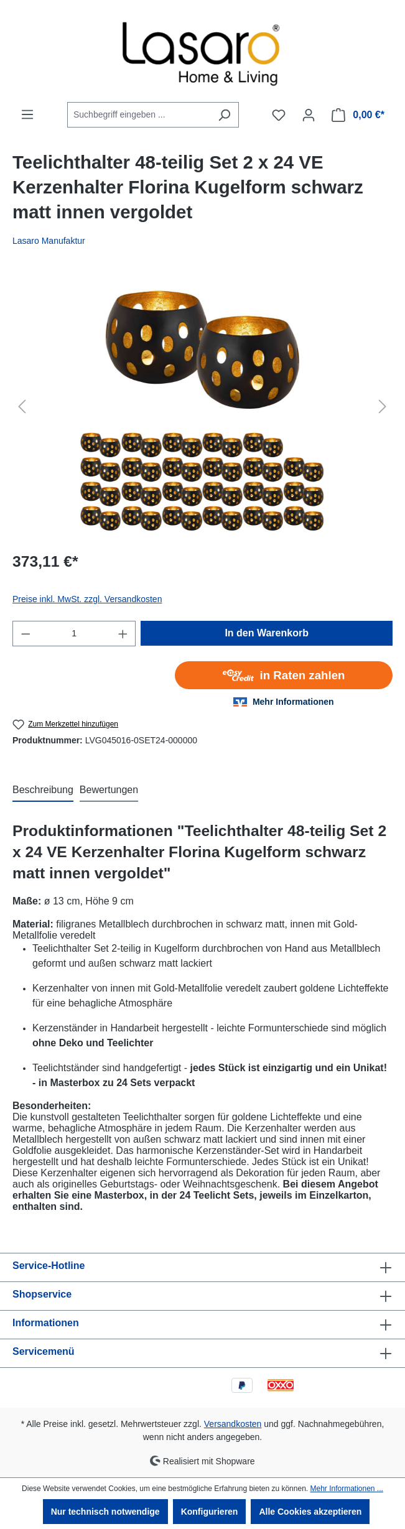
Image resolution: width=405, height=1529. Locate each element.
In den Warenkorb (267, 633)
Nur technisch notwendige (105, 1512)
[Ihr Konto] (309, 115)
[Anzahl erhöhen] (123, 633)
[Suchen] (224, 115)
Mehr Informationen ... (346, 1488)
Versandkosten (233, 1424)
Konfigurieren (209, 1512)
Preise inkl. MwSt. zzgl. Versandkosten (87, 599)
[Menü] (27, 114)
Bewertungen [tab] (109, 789)
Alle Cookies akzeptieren (310, 1512)
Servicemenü (43, 1351)
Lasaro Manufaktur (48, 241)
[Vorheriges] (21, 406)
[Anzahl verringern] (25, 633)
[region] (202, 406)
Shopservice (42, 1294)
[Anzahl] (74, 633)
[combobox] (138, 115)
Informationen (45, 1323)
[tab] (42, 790)
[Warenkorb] (358, 115)
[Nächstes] (382, 406)
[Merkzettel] (279, 115)
